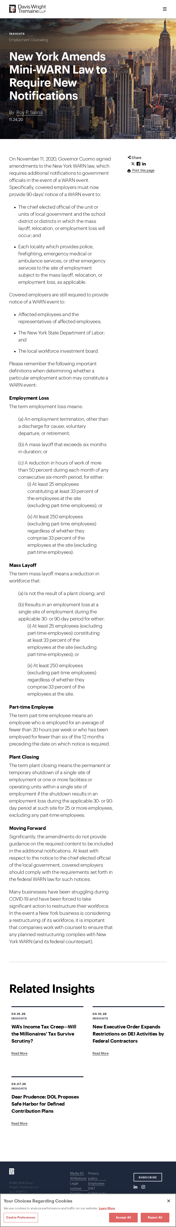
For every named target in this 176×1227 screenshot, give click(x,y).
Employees (96, 1183)
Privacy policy (93, 1176)
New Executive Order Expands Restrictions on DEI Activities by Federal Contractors (128, 1034)
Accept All (123, 1217)
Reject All (155, 1217)
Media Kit (77, 1173)
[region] (88, 1210)
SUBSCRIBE (148, 1177)
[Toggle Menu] (165, 9)
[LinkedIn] (135, 1187)
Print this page (143, 170)
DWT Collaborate (97, 1191)
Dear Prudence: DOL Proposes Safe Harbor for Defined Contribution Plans (45, 1104)
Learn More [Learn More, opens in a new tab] (107, 1208)
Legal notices (75, 1186)
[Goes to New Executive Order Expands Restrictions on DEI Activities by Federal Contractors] (101, 1053)
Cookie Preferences (21, 1217)
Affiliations (78, 1178)
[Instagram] (143, 1187)
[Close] (169, 1201)
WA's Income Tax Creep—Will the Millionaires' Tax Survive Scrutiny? (43, 1034)
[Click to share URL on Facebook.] (138, 164)
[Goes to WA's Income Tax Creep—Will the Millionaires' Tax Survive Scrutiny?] (19, 1053)
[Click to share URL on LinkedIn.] (144, 164)
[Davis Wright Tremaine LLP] (27, 9)
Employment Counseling (28, 40)
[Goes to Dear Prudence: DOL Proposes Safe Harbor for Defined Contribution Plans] (19, 1123)
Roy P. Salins (29, 112)
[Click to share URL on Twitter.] (133, 164)
